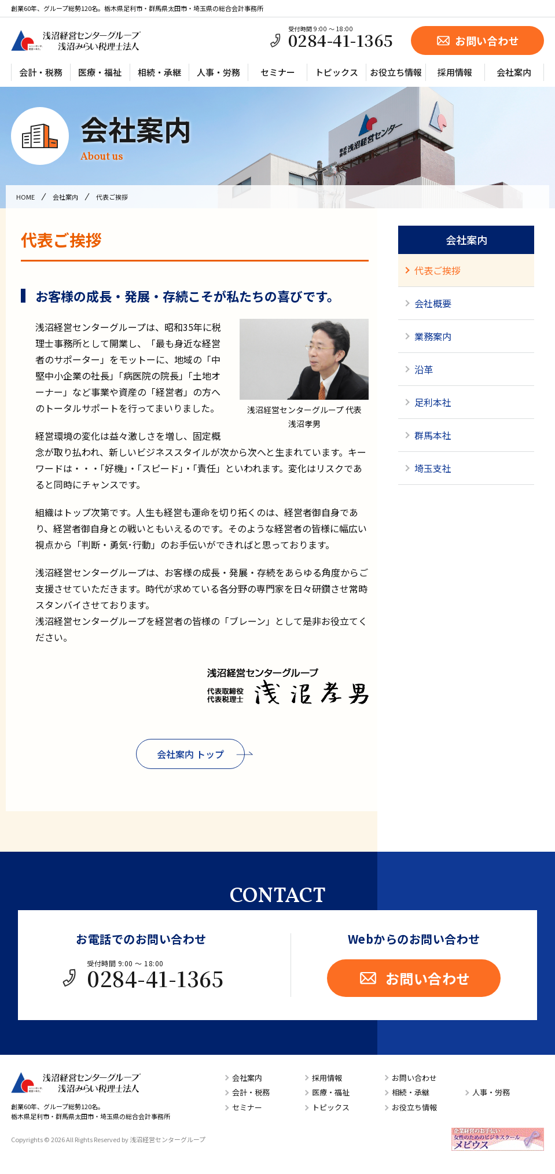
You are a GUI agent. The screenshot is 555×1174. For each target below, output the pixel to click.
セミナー (277, 72)
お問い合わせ (477, 40)
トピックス (336, 72)
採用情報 (455, 72)
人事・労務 (218, 72)
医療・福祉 (100, 72)
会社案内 (514, 72)
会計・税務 (41, 72)
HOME (25, 197)
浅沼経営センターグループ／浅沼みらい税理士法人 (76, 40)
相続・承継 (159, 72)
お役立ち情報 (396, 72)
